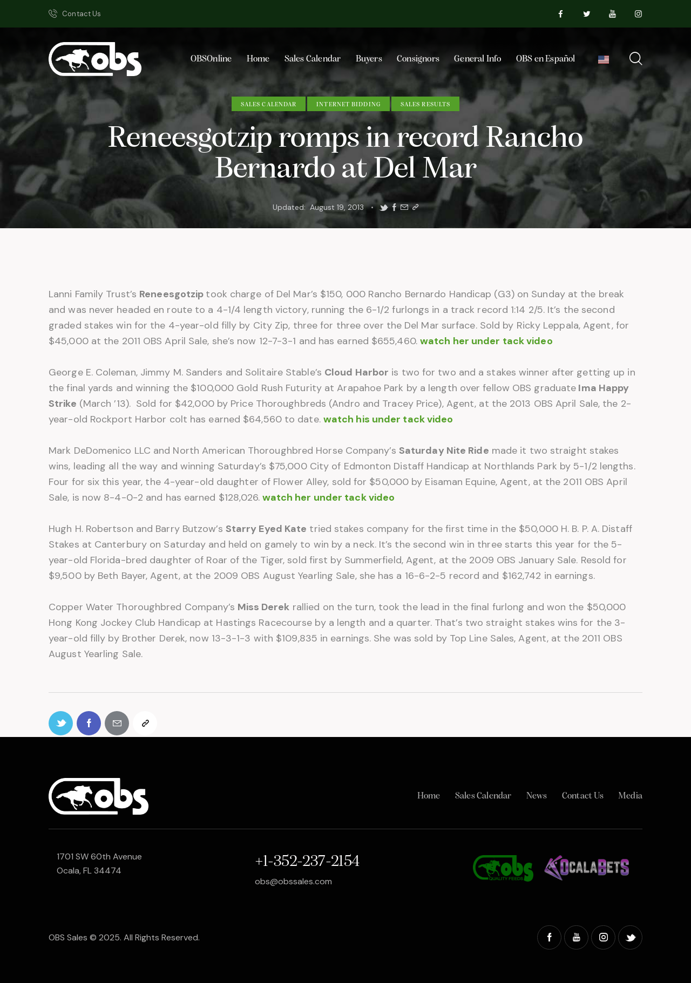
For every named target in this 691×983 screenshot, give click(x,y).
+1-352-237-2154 (307, 862)
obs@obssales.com (293, 881)
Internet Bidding (348, 104)
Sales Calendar (268, 104)
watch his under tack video (388, 419)
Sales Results (425, 104)
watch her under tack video (486, 341)
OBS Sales (68, 937)
